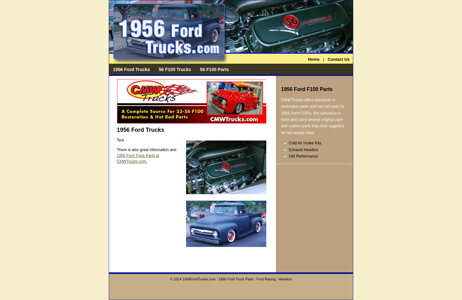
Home (314, 59)
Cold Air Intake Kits (305, 143)
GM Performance (303, 156)
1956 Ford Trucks (131, 69)
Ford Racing (266, 279)
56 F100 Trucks (175, 69)
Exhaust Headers (303, 150)
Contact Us (339, 59)
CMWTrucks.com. (132, 161)
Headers (285, 279)
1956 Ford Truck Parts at (138, 155)
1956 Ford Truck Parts (235, 279)
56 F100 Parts (214, 69)
